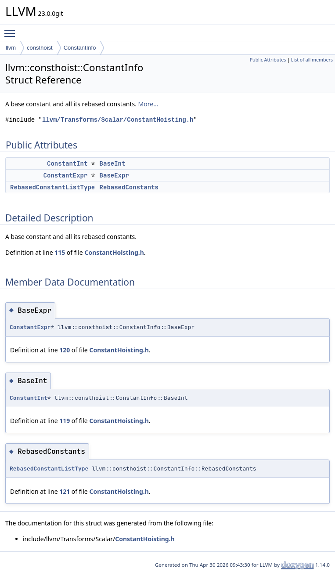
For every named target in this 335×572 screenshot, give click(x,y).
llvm (11, 47)
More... (148, 104)
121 (64, 491)
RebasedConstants (129, 187)
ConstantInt (67, 163)
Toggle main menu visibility (11, 29)
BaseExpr (114, 175)
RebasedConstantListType (52, 187)
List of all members (312, 60)
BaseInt (113, 163)
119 (64, 420)
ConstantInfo (80, 47)
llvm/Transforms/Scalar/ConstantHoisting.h (117, 120)
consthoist (40, 47)
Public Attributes (268, 60)
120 (64, 350)
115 (59, 252)
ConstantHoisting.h (114, 252)
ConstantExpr (65, 175)
